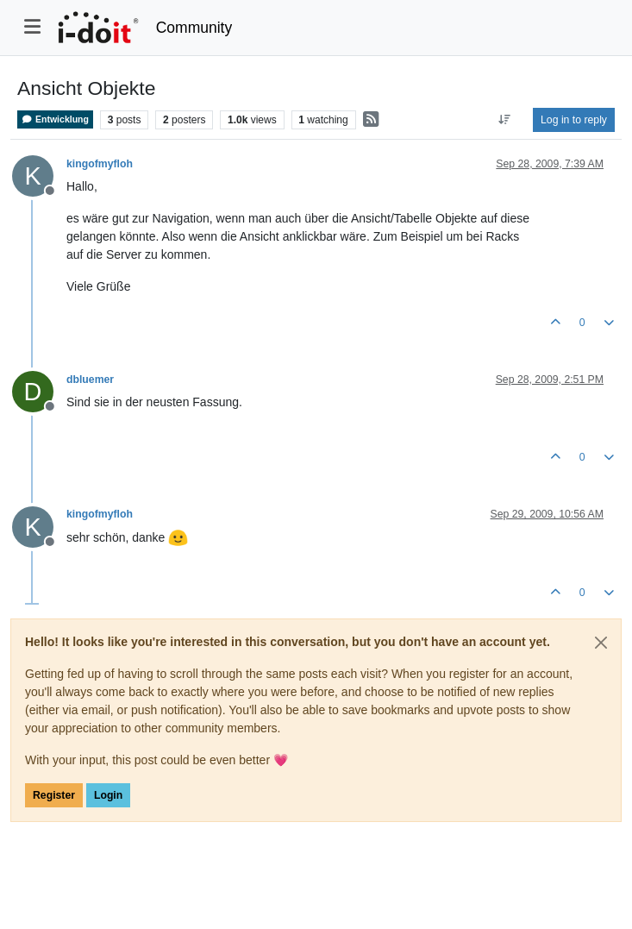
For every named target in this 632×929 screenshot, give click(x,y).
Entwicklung (55, 119)
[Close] (601, 642)
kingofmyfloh (99, 164)
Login (108, 795)
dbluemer (90, 379)
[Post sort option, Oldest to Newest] (505, 120)
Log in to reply (574, 120)
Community (194, 27)
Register (54, 795)
